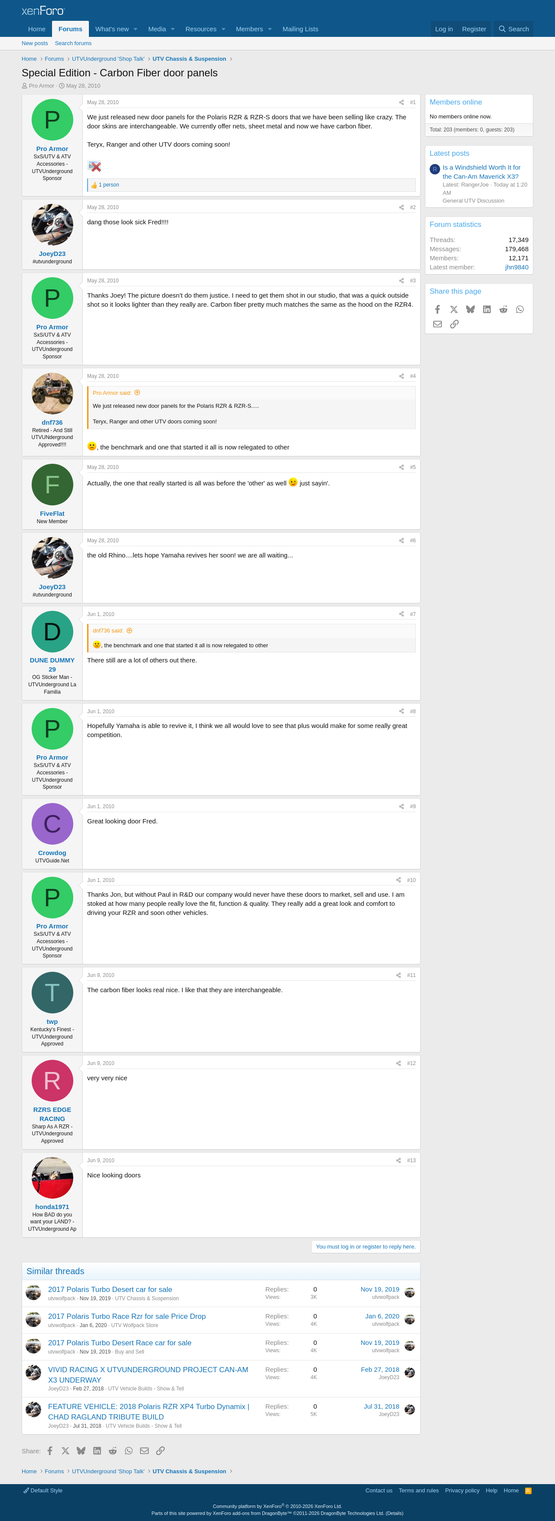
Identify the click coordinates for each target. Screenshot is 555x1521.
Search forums (73, 43)
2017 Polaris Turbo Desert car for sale (110, 1289)
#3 (413, 281)
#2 (413, 207)
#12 (411, 1063)
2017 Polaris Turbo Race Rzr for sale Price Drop (127, 1316)
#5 (413, 467)
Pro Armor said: (112, 393)
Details (394, 1513)
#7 (413, 614)
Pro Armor (42, 85)
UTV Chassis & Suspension (147, 1298)
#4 (413, 376)
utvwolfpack (61, 1298)
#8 (413, 711)
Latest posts (450, 153)
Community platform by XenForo (277, 1506)
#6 (413, 541)
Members (249, 29)
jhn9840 (517, 267)
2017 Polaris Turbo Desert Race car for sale (120, 1343)
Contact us (379, 1490)
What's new (112, 29)
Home (37, 29)
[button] (136, 29)
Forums (70, 29)
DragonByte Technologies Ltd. (353, 1513)
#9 (413, 806)
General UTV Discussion (473, 200)
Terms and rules (419, 1490)
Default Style (42, 1490)
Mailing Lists (301, 29)
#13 (411, 1160)
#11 (411, 975)
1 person (109, 185)
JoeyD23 (58, 1389)
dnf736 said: (108, 630)
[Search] (513, 29)
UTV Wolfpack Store (134, 1325)
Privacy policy (462, 1490)
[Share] (401, 103)
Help (492, 1490)
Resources (201, 29)
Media (157, 29)
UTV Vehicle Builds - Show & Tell (146, 1389)
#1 (413, 102)
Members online (456, 102)
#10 (411, 880)
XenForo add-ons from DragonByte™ (252, 1513)
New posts (35, 43)
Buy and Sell (129, 1352)
